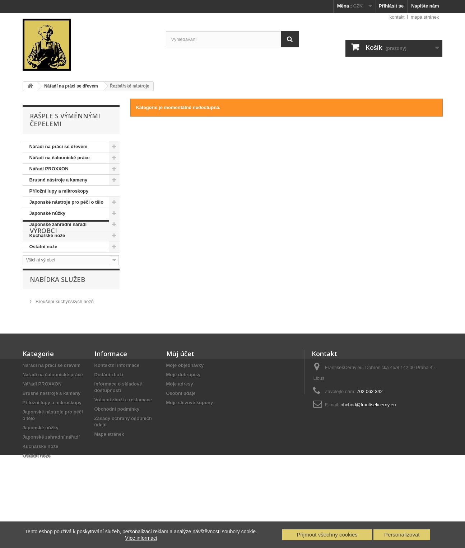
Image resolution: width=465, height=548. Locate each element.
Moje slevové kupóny (189, 449)
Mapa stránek (109, 481)
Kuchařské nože (47, 235)
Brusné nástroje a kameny (58, 180)
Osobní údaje (181, 440)
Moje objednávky (185, 412)
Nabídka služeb (57, 327)
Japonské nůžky (47, 213)
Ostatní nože (43, 246)
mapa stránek (425, 17)
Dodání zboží (108, 421)
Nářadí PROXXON (49, 168)
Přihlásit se (391, 6)
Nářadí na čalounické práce (59, 157)
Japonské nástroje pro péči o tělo (66, 202)
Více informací (141, 538)
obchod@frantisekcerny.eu (368, 451)
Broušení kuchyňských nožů (64, 346)
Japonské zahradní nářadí (58, 224)
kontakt (397, 17)
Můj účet (180, 400)
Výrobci (43, 274)
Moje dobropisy (183, 421)
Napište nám (425, 6)
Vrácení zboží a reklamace (123, 446)
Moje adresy (179, 431)
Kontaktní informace (117, 412)
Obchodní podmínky (117, 456)
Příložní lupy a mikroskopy (59, 191)
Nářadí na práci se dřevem (58, 146)
